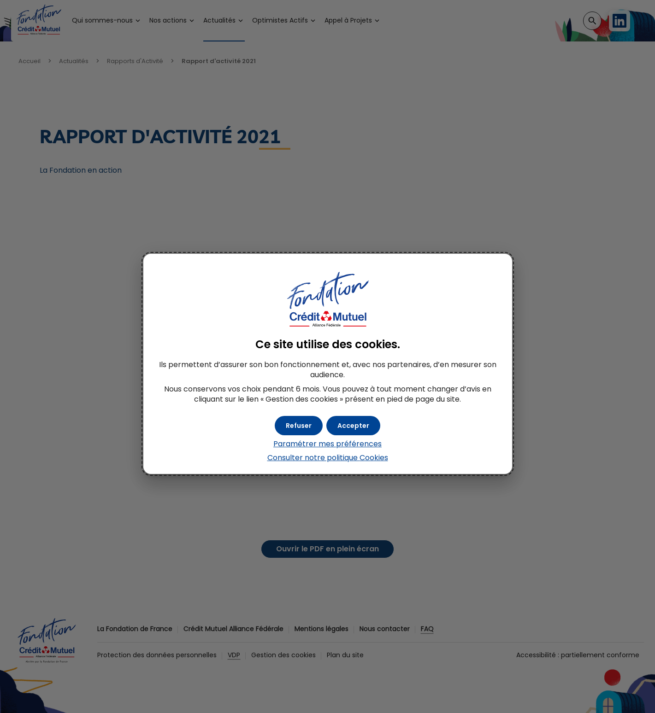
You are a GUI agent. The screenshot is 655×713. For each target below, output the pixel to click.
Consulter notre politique (327, 457)
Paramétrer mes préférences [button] (327, 443)
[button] (353, 425)
